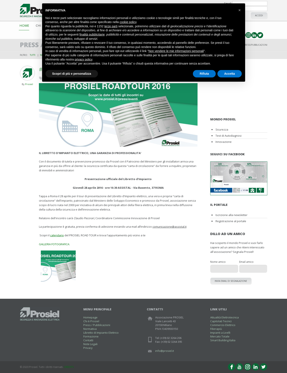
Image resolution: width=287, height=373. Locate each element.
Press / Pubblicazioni (96, 325)
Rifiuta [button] (204, 73)
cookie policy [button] (127, 22)
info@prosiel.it (164, 351)
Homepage (90, 317)
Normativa (90, 329)
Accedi (259, 15)
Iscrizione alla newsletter (231, 215)
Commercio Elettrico (222, 325)
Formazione (91, 336)
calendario (57, 235)
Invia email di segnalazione (231, 280)
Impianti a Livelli (220, 332)
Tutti (32, 55)
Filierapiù (216, 329)
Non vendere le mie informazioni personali (176, 51)
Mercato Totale (219, 336)
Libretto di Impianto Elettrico (101, 332)
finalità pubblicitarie (92, 34)
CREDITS (69, 367)
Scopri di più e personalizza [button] (71, 73)
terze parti (110, 26)
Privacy (88, 348)
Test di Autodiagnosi (229, 136)
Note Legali (90, 344)
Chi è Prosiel (91, 321)
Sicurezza (222, 129)
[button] (239, 10)
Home (24, 25)
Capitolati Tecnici (221, 321)
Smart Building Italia (222, 340)
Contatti (88, 340)
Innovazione (224, 142)
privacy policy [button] (83, 59)
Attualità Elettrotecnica (224, 317)
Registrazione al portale (231, 221)
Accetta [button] (229, 73)
